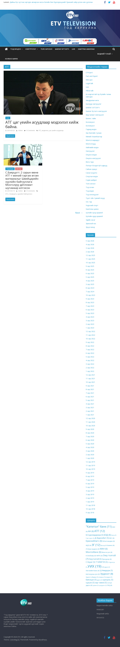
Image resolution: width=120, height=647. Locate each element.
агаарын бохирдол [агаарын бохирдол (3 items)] (105, 577)
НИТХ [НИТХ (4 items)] (99, 556)
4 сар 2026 (90, 244)
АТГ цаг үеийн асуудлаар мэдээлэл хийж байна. (42, 124)
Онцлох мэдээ (91, 155)
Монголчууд (91, 144)
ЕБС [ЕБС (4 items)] (111, 538)
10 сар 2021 (90, 382)
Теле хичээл (46, 49)
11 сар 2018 (90, 505)
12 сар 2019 (90, 462)
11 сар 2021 (90, 378)
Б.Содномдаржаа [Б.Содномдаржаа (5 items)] (94, 535)
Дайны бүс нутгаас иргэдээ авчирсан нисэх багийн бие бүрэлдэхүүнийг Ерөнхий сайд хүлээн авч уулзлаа (51, 2)
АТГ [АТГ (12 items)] (99, 531)
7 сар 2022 (90, 349)
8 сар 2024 (90, 288)
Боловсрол (90, 122)
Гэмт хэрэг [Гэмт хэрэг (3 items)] (90, 538)
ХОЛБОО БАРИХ (11, 59)
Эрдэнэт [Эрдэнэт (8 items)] (106, 573)
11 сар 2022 (90, 335)
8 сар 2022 (90, 346)
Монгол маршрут (92, 140)
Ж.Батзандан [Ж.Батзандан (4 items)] (109, 541)
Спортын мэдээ (92, 176)
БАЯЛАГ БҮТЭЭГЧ (62, 49)
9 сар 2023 (90, 299)
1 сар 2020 (90, 458)
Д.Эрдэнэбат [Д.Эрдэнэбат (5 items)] (102, 538)
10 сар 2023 (90, 295)
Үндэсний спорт (92, 205)
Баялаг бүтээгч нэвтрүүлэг (96, 111)
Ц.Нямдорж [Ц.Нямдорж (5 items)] (106, 570)
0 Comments (29, 130)
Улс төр (18, 169)
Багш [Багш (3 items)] (113, 535)
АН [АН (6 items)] (91, 531)
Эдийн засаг (90, 220)
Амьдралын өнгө (92, 100)
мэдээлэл (45, 130)
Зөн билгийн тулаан (93, 133)
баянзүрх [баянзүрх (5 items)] (91, 579)
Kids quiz (89, 80)
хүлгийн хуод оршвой (94, 213)
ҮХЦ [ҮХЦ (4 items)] (109, 585)
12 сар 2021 (90, 375)
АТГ (39, 130)
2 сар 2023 (90, 324)
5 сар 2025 (90, 277)
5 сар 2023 (90, 313)
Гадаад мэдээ (91, 129)
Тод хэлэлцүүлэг (92, 194)
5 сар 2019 (90, 487)
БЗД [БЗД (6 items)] (107, 534)
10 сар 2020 (90, 425)
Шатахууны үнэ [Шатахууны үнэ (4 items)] (93, 574)
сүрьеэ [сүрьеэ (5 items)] (90, 582)
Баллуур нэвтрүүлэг (93, 104)
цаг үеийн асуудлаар (56, 130)
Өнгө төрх (90, 162)
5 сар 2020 (90, 444)
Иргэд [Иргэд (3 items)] (103, 545)
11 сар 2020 (90, 422)
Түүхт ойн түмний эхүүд (95, 198)
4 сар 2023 (90, 317)
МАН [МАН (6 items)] (104, 548)
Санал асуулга (91, 173)
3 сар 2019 (90, 494)
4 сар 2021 (90, 404)
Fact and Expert (92, 76)
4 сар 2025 (90, 281)
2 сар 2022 (90, 368)
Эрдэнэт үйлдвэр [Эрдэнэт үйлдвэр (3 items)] (92, 577)
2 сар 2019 (90, 498)
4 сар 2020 (90, 447)
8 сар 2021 (90, 389)
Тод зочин (90, 187)
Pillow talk (89, 91)
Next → (79, 212)
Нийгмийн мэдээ (92, 147)
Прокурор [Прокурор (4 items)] (107, 559)
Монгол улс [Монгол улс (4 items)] (107, 552)
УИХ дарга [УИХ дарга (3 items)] (106, 567)
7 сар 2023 (90, 306)
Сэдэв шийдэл (91, 180)
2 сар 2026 (90, 252)
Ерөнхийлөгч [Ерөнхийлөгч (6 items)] (94, 540)
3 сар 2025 (90, 284)
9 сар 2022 (90, 342)
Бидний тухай (104, 54)
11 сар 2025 (90, 259)
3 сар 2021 (90, 407)
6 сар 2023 (90, 310)
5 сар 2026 (90, 241)
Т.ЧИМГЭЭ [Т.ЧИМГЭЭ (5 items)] (102, 562)
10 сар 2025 (90, 262)
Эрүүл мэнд (90, 227)
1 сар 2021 (90, 415)
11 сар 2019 (90, 465)
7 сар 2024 (90, 291)
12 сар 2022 (90, 331)
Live (8, 118)
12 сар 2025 (90, 255)
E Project (89, 72)
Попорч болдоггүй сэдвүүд (96, 165)
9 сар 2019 (90, 473)
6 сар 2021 (90, 396)
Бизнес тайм (91, 118)
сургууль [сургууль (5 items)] (108, 579)
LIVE (73, 49)
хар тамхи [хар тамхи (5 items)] (101, 582)
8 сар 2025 (90, 270)
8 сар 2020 (90, 433)
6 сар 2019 (90, 483)
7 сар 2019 (90, 480)
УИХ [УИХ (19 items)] (94, 566)
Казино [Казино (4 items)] (110, 545)
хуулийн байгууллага (24, 194)
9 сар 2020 (90, 429)
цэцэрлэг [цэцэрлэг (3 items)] (103, 585)
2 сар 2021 (90, 411)
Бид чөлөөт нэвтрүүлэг (95, 115)
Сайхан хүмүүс (91, 169)
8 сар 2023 (90, 302)
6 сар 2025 (90, 273)
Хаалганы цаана (92, 209)
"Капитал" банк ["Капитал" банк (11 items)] (99, 526)
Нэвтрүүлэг (30, 49)
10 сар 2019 (90, 469)
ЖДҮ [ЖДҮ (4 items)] (88, 545)
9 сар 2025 (90, 266)
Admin (20, 130)
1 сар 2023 (90, 328)
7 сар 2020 (90, 436)
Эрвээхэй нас (91, 223)
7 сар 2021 (90, 393)
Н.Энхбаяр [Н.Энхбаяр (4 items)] (91, 556)
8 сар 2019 (90, 476)
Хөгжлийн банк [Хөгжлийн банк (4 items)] (92, 571)
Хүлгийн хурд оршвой (94, 216)
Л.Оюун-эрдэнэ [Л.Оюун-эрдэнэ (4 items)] (92, 549)
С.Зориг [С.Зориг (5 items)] (90, 562)
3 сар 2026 (90, 248)
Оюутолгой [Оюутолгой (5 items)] (95, 559)
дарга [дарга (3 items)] (99, 580)
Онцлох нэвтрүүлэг (93, 158)
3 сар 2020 (90, 451)
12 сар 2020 (90, 418)
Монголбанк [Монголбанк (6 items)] (93, 552)
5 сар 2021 (90, 400)
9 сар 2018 (90, 512)
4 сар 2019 (90, 491)
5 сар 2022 (90, 357)
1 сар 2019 (90, 502)
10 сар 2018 (90, 509)
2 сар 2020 (90, 454)
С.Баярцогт (13, 194)
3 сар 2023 (90, 320)
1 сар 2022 (90, 371)
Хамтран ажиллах (86, 49)
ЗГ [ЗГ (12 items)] (96, 545)
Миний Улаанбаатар (94, 136)
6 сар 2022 (90, 353)
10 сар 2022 (90, 339)
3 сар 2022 (90, 364)
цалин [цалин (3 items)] (96, 585)
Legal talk (89, 83)
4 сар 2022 (90, 360)
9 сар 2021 (90, 386)
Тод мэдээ (15, 49)
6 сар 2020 (90, 440)
